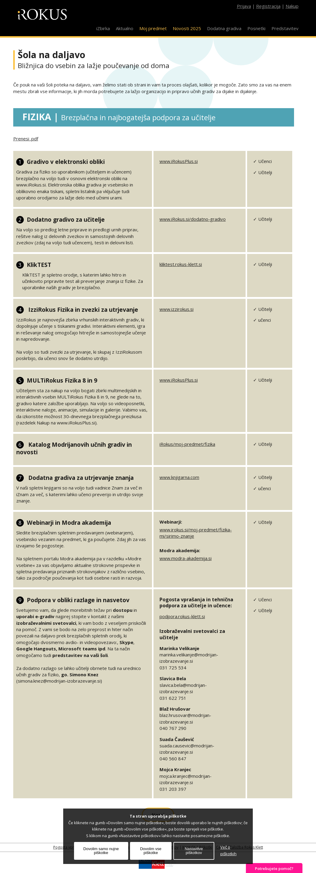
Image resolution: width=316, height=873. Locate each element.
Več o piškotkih (228, 850)
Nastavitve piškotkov (194, 850)
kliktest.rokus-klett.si (181, 264)
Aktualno (124, 28)
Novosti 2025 (187, 28)
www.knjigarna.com (179, 477)
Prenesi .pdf (25, 139)
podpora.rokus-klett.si (182, 616)
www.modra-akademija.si (186, 558)
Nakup (292, 6)
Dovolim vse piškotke (150, 850)
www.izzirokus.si (177, 309)
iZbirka (103, 28)
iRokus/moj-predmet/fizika (187, 444)
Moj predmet (153, 28)
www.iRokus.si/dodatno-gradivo (193, 219)
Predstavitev (285, 28)
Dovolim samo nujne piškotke (101, 850)
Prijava (244, 6)
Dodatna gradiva (224, 28)
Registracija (268, 6)
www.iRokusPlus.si (179, 161)
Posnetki (256, 28)
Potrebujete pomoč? (274, 868)
